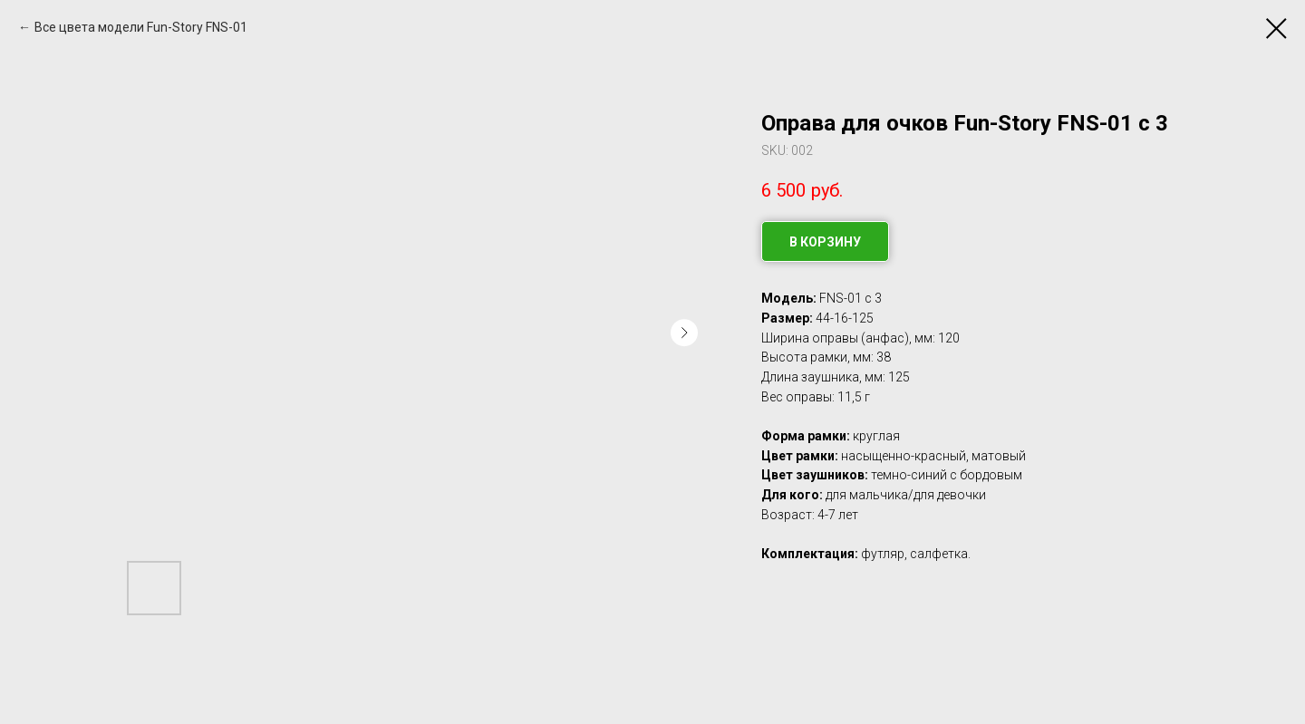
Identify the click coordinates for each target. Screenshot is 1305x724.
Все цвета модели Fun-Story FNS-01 (140, 27)
